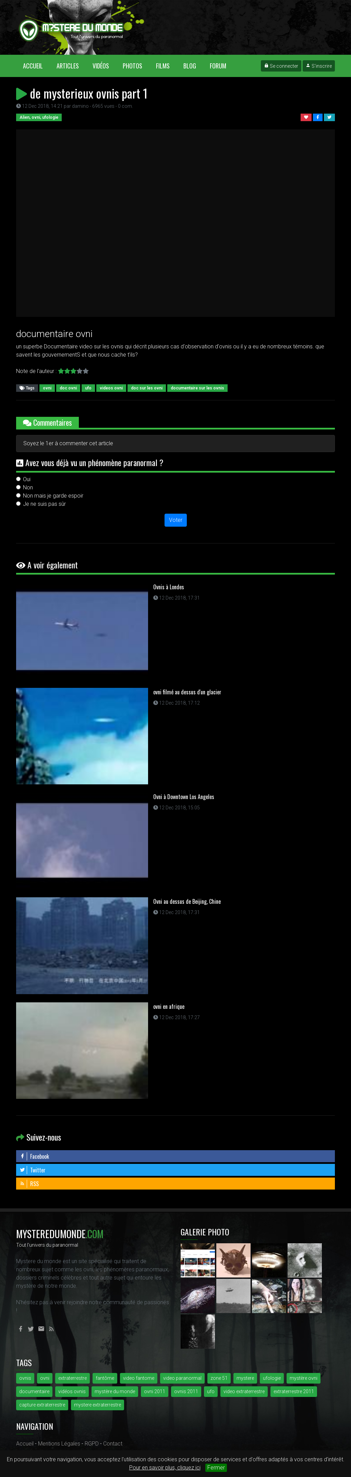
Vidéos (101, 65)
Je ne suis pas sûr (44, 504)
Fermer (216, 1467)
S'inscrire (319, 66)
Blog (189, 65)
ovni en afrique (168, 1006)
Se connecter (281, 66)
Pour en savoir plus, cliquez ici (165, 1467)
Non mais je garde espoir (53, 495)
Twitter (33, 1170)
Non (28, 487)
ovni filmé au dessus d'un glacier (187, 692)
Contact (112, 1443)
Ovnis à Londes (168, 587)
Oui (27, 479)
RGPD (92, 1443)
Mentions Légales (59, 1443)
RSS (29, 1184)
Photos (132, 65)
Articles (68, 65)
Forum (218, 65)
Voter (175, 520)
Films (163, 65)
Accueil (36, 65)
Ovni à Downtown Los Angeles (183, 797)
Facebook (34, 1156)
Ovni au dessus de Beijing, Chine (187, 901)
